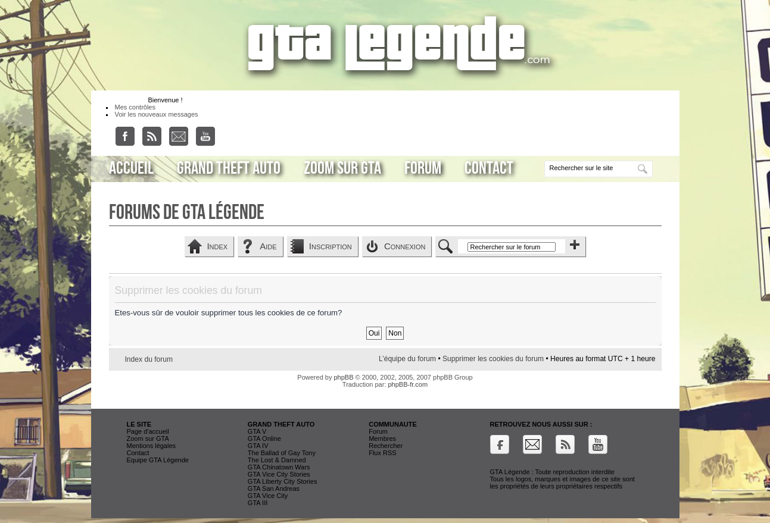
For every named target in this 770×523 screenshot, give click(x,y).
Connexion (405, 246)
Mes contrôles (135, 107)
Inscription (330, 246)
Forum (422, 168)
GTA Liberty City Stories (282, 481)
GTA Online (264, 438)
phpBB (343, 377)
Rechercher (386, 445)
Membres (382, 438)
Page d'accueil (148, 431)
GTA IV (258, 445)
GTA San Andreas (274, 488)
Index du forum (149, 359)
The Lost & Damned (277, 460)
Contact (489, 168)
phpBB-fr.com (408, 384)
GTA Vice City (268, 495)
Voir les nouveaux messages (156, 114)
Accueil (131, 168)
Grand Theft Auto (228, 168)
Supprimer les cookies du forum (493, 359)
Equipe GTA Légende (158, 460)
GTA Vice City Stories (279, 474)
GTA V (257, 431)
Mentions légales (151, 445)
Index (217, 246)
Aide (268, 246)
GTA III (257, 502)
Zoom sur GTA (342, 168)
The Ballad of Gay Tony (282, 452)
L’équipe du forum (407, 359)
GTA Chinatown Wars (279, 467)
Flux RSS (382, 452)
